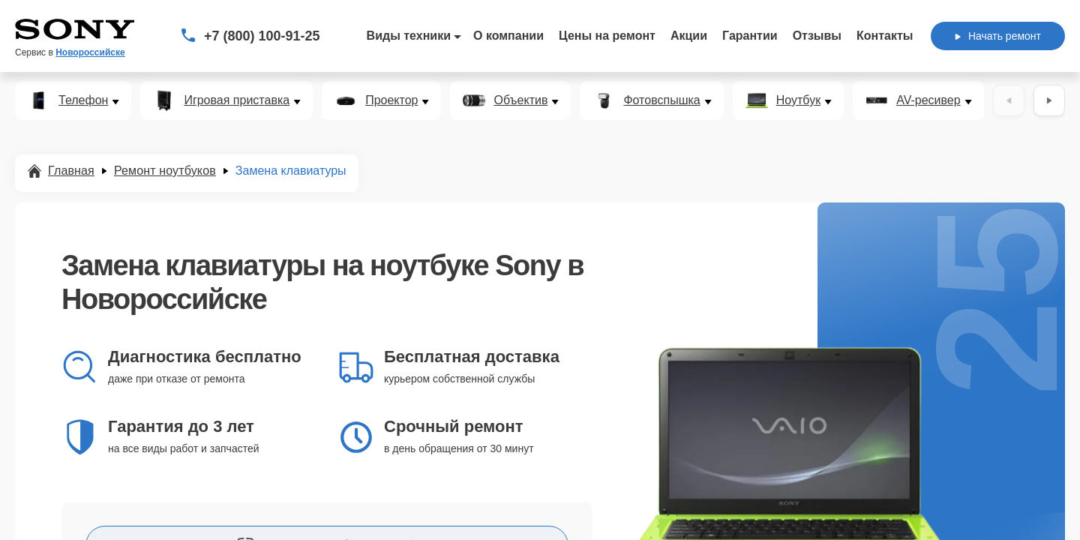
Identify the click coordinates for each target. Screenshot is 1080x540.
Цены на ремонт (607, 35)
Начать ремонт (998, 36)
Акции (688, 35)
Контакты (884, 35)
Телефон (83, 100)
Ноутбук (798, 100)
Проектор (391, 100)
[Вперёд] (1049, 100)
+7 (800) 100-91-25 (262, 36)
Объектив (521, 100)
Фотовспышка (661, 100)
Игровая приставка (237, 100)
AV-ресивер (928, 100)
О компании (508, 35)
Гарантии (750, 35)
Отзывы (817, 35)
